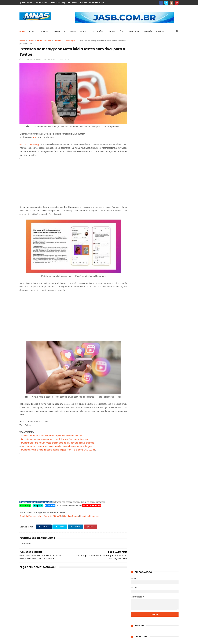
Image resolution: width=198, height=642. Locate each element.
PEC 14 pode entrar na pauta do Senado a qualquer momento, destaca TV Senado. (162, 169)
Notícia (58, 40)
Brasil (31, 40)
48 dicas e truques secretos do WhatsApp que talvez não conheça (51, 435)
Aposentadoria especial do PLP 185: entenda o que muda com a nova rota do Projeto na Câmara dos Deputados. (162, 154)
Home (22, 31)
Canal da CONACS (53, 515)
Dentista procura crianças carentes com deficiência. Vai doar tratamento (54, 438)
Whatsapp (73, 3)
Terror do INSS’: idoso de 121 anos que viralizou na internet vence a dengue (56, 445)
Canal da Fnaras (71, 515)
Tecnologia (70, 40)
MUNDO (84, 31)
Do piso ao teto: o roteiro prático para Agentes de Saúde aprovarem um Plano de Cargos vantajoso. (161, 185)
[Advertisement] (72, 180)
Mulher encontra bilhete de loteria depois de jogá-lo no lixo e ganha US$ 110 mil (58, 449)
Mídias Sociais (44, 40)
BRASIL (32, 31)
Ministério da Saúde (154, 31)
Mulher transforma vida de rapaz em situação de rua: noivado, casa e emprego (57, 442)
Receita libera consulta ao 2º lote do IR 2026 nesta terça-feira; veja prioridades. (162, 199)
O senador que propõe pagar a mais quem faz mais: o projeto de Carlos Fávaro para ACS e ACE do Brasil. (162, 316)
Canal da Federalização (30, 515)
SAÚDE (73, 31)
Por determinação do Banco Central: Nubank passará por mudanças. (162, 301)
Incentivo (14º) (57, 3)
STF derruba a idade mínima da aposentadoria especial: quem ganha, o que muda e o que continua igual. (161, 138)
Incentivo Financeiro (89, 515)
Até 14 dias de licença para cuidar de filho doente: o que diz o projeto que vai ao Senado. (162, 214)
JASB (34, 136)
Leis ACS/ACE (41, 3)
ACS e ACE (45, 31)
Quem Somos (25, 3)
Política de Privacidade (92, 3)
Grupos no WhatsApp (29, 143)
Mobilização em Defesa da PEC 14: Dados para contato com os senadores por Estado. (161, 272)
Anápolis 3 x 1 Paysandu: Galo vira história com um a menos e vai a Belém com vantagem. (162, 287)
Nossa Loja (60, 31)
